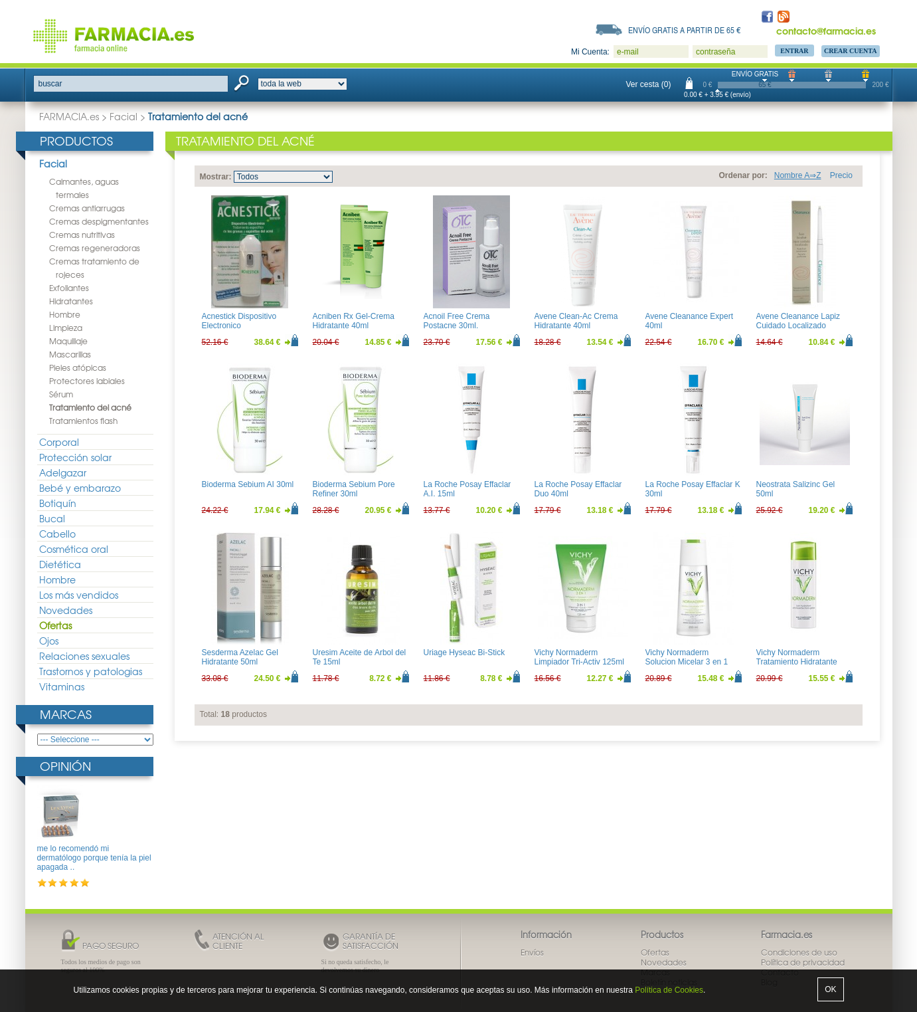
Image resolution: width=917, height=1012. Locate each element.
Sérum (61, 394)
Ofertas (55, 625)
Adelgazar (62, 472)
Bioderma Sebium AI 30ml (248, 484)
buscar (50, 83)
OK (830, 989)
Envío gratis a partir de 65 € (684, 30)
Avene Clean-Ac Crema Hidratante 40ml (576, 321)
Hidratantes (71, 301)
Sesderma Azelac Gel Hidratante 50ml (240, 657)
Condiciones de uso (799, 952)
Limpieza (65, 328)
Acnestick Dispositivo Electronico (239, 321)
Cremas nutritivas (82, 235)
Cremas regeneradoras (94, 248)
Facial (123, 116)
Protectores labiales (87, 381)
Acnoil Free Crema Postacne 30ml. (457, 321)
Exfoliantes (69, 288)
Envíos (532, 952)
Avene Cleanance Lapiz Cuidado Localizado (798, 321)
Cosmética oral (73, 549)
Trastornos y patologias (90, 671)
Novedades (65, 610)
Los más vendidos (78, 594)
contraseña (715, 51)
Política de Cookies (669, 990)
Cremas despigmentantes (99, 221)
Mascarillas (70, 354)
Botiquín (57, 503)
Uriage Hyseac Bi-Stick (464, 652)
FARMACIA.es (69, 116)
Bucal (52, 518)
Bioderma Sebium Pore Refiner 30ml (354, 489)
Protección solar (75, 457)
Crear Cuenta (850, 50)
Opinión (65, 766)
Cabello (57, 533)
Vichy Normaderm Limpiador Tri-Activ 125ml (579, 657)
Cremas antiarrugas (87, 208)
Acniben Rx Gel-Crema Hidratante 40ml (353, 321)
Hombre (64, 314)
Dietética (60, 564)
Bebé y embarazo (80, 487)
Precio (841, 175)
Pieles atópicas (77, 367)
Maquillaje (68, 341)
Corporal (59, 442)
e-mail (628, 51)
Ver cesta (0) (648, 84)
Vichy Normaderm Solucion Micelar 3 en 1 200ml (686, 662)
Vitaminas (61, 686)
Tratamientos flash (83, 421)
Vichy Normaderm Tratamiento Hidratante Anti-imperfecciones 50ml (801, 662)
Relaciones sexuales (84, 655)
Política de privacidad (803, 962)
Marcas (66, 714)
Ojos (48, 640)
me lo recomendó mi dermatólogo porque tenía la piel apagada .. (94, 858)
